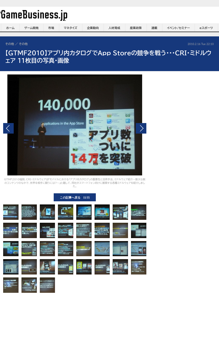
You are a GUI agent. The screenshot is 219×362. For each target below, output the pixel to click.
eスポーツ (206, 28)
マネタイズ (70, 28)
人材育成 (114, 28)
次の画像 (141, 128)
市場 (51, 28)
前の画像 (8, 128)
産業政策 (136, 28)
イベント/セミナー (178, 28)
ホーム (10, 28)
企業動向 (93, 28)
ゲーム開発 (31, 28)
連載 (154, 28)
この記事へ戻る (75, 197)
